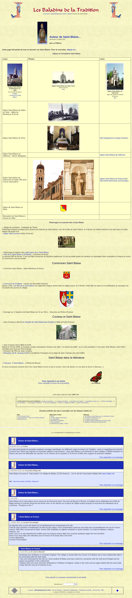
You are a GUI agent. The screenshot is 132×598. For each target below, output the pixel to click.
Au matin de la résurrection (91, 419)
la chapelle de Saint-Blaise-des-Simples (39, 322)
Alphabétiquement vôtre (58, 14)
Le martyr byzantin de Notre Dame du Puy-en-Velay (98, 420)
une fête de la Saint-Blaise (23, 286)
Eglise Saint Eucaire (12, 233)
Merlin (52, 416)
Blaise (70, 14)
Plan (102, 590)
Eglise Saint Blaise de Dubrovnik (113, 179)
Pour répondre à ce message (111, 457)
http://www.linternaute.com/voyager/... (115, 181)
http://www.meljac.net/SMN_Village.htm (26, 481)
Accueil (46, 14)
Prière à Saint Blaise (107, 401)
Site (63, 89)
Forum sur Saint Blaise (50, 402)
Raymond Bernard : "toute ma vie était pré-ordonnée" (31, 417)
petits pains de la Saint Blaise (37, 252)
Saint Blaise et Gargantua (35, 402)
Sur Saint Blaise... (21, 402)
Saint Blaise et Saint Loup (92, 401)
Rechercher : (58, 584)
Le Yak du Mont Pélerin (24, 416)
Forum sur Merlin (55, 422)
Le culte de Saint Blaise (62, 401)
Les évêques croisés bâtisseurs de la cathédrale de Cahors (99, 416)
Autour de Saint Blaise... (83, 402)
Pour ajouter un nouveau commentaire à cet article (66, 577)
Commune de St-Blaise (13, 284)
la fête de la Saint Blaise (15, 96)
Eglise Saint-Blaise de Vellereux (112, 155)
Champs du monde (85, 590)
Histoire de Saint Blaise (47, 401)
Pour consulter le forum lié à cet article (53, 383)
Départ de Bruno (22, 419)
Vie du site (96, 590)
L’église (14, 94)
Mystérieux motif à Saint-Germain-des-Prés (95, 422)
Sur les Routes (57, 590)
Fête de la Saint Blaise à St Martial (17, 254)
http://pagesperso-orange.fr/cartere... (114, 138)
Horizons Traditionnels (70, 590)
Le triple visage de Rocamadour (59, 417)
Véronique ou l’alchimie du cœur (93, 417)
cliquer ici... (72, 50)
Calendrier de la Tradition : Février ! (60, 423)
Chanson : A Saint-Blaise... (14, 363)
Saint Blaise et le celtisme (77, 401)
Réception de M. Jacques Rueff (16, 353)
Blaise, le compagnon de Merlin (67, 402)
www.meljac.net (108, 474)
